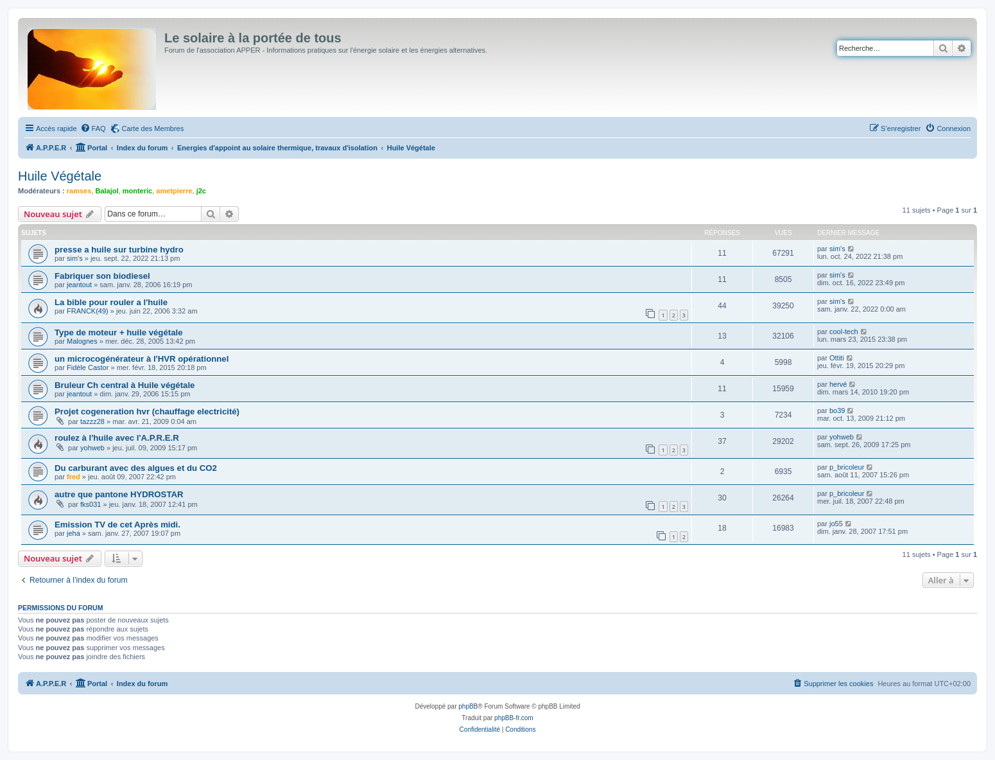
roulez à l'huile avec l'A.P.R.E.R (117, 438)
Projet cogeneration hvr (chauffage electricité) (147, 411)
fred (73, 477)
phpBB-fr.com (513, 717)
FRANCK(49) (87, 311)
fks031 (90, 504)
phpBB (468, 706)
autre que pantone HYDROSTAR (119, 494)
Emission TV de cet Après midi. (117, 524)
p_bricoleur (846, 467)
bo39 (837, 410)
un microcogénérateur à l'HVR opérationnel (142, 359)
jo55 (836, 523)
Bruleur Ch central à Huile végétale (125, 385)
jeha (73, 533)
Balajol (106, 191)
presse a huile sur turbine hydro (119, 249)
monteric (137, 191)
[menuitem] (93, 128)
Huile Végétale (59, 176)
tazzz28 (92, 421)
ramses (79, 191)
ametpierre (174, 191)
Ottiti (836, 358)
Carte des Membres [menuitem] (153, 128)
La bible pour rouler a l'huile (111, 302)
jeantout (79, 284)
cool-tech (843, 331)
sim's (75, 258)
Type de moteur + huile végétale (118, 332)
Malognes (82, 341)
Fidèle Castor (87, 367)
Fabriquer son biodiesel (102, 276)
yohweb (92, 448)
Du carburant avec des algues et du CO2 (136, 468)
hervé (838, 384)
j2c (201, 191)
